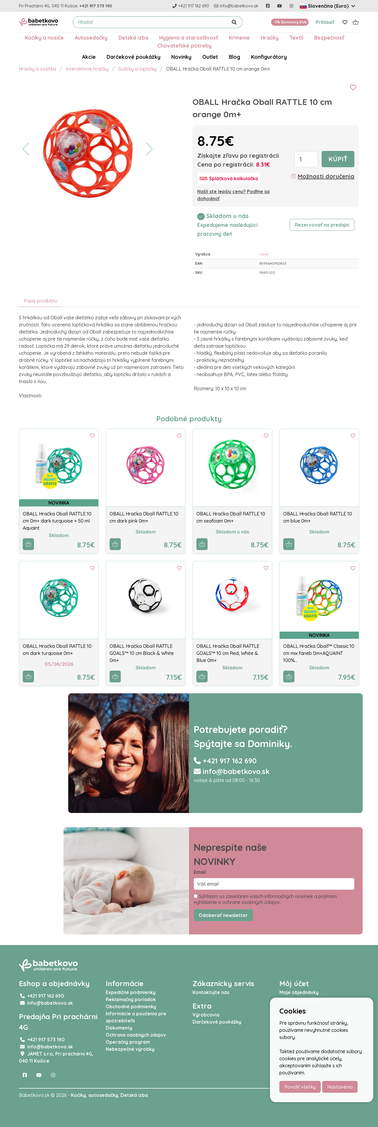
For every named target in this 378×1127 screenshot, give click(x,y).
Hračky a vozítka (37, 69)
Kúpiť (338, 159)
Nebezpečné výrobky (130, 1049)
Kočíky (78, 1095)
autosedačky (103, 1095)
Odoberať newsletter (223, 915)
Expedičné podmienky (131, 992)
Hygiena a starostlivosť (188, 37)
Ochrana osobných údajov (136, 1035)
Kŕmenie (239, 37)
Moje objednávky (299, 992)
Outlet (210, 56)
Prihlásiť (325, 22)
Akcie (89, 56)
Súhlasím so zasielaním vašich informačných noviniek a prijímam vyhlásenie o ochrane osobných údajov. (265, 899)
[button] (26, 149)
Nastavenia (340, 1087)
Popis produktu (40, 301)
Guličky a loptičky (137, 69)
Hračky (269, 37)
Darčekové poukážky (133, 56)
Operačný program (128, 1042)
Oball (264, 254)
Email (200, 872)
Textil (296, 37)
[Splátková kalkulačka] (228, 178)
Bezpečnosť (329, 37)
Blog (234, 56)
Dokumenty (119, 1028)
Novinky (181, 56)
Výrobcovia (206, 1015)
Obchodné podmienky (131, 1006)
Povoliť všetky (300, 1087)
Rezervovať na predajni (322, 225)
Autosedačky (91, 37)
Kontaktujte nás (211, 992)
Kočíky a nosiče (44, 37)
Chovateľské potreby (184, 45)
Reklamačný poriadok (131, 999)
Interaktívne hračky (87, 69)
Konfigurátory (269, 56)
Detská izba (133, 37)
